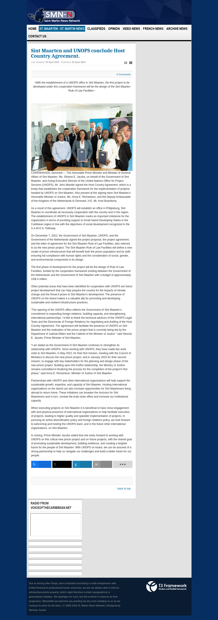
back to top (124, 488)
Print (125, 62)
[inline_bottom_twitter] (61, 464)
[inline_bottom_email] (102, 464)
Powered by (166, 586)
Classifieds (96, 29)
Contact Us (37, 36)
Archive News (176, 29)
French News (153, 29)
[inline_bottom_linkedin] (82, 464)
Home (32, 29)
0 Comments (123, 74)
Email (130, 62)
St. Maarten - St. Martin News (61, 29)
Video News (131, 29)
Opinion (114, 29)
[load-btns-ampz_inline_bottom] (122, 464)
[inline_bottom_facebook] (41, 464)
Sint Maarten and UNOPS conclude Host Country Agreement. (78, 53)
